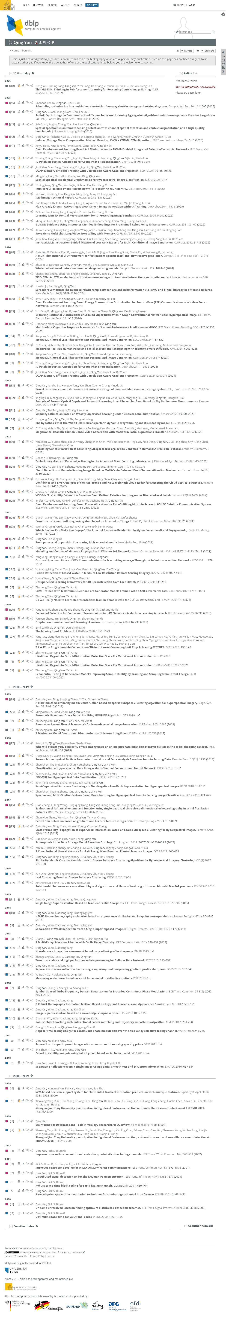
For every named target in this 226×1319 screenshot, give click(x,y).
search (52, 5)
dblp (26, 5)
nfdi (76, 5)
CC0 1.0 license (74, 1252)
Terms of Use (21, 1256)
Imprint (51, 1256)
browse (38, 5)
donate (92, 5)
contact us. (147, 62)
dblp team (57, 1248)
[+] (186, 1225)
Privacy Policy (37, 1256)
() (66, 119)
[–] (181, 73)
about (65, 5)
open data (51, 1252)
